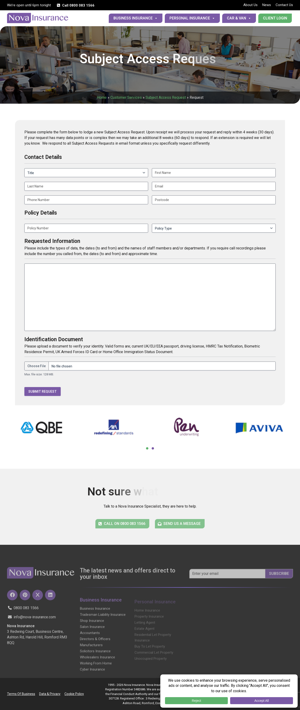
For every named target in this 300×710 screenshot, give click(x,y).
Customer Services (126, 97)
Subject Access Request (166, 97)
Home (102, 97)
